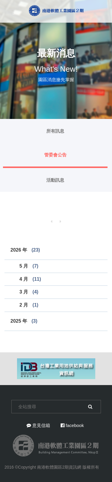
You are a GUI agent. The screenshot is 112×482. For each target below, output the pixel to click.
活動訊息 (55, 180)
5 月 (28, 266)
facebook (72, 425)
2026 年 (25, 249)
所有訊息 (55, 131)
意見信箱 (38, 425)
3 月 (28, 291)
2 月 (28, 304)
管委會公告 (55, 154)
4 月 (30, 279)
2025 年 (23, 321)
